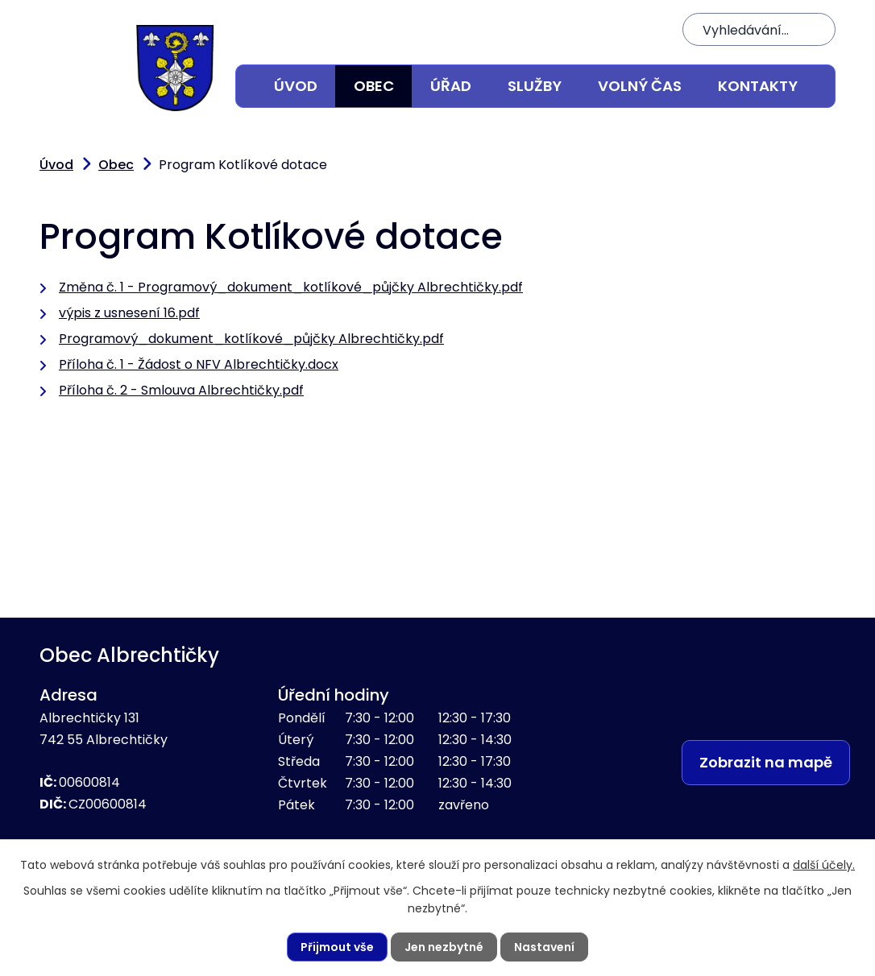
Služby (535, 86)
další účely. (824, 865)
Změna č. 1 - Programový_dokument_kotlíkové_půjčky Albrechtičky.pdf (291, 287)
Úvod (295, 86)
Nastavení (544, 947)
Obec (374, 86)
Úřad (450, 86)
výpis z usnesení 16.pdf (129, 313)
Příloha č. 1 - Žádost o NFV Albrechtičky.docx (198, 364)
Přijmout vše (337, 947)
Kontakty (758, 86)
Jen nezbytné (443, 947)
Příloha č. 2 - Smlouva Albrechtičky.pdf (181, 390)
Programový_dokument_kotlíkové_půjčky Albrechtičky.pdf (251, 338)
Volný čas (640, 86)
